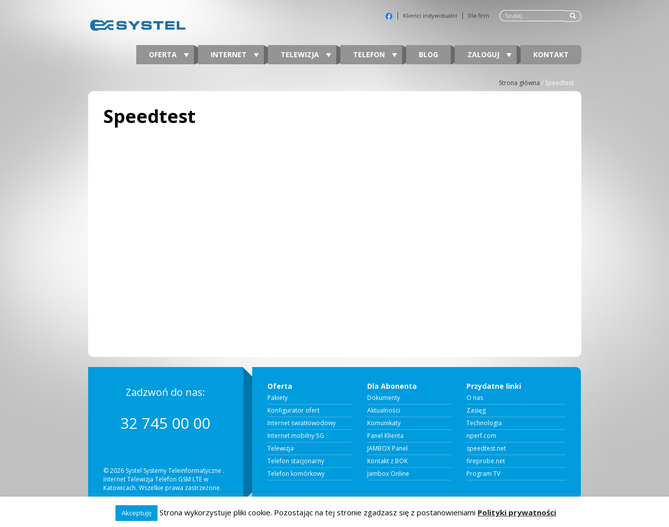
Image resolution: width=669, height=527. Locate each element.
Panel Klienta (385, 436)
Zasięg (476, 411)
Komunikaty (384, 423)
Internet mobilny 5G (295, 436)
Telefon (375, 54)
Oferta (169, 54)
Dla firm (478, 15)
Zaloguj (489, 54)
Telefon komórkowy (296, 474)
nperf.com (481, 436)
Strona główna (519, 82)
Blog (428, 54)
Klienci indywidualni (430, 15)
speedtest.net (486, 448)
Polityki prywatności (517, 512)
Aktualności (383, 411)
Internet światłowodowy (301, 423)
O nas (474, 398)
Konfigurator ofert (293, 411)
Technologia (484, 423)
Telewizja (306, 54)
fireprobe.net (485, 461)
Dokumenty (383, 398)
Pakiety (277, 398)
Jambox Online (388, 474)
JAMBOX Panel (387, 448)
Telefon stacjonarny (295, 461)
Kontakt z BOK (387, 461)
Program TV (483, 474)
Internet (235, 54)
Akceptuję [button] (136, 512)
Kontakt (551, 54)
